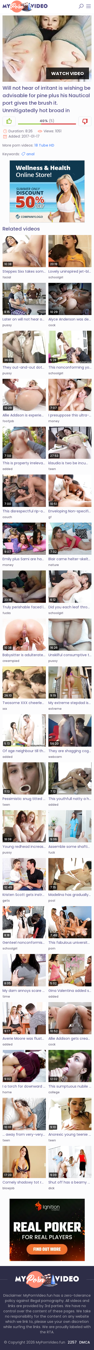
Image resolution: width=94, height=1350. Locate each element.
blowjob (9, 1188)
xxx (5, 709)
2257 (72, 1342)
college (54, 1092)
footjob (8, 421)
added (8, 469)
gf (50, 517)
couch (7, 517)
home (7, 1092)
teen (52, 469)
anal (28, 154)
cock (51, 325)
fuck (51, 852)
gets (6, 900)
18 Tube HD (44, 145)
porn (51, 948)
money (53, 421)
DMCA (84, 1342)
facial (7, 277)
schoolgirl (55, 277)
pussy (7, 325)
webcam (55, 757)
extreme (55, 709)
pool (51, 900)
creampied (11, 661)
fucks (7, 613)
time (6, 996)
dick (51, 1188)
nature (53, 565)
